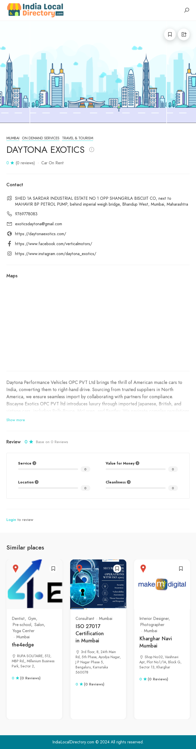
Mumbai (12, 138)
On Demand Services (40, 138)
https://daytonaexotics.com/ (40, 234)
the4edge (23, 644)
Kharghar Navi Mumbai (155, 642)
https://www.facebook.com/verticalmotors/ (53, 244)
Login (11, 519)
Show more (15, 419)
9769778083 (26, 214)
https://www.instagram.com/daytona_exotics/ (55, 254)
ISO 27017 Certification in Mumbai (90, 633)
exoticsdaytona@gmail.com (38, 224)
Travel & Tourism (77, 138)
